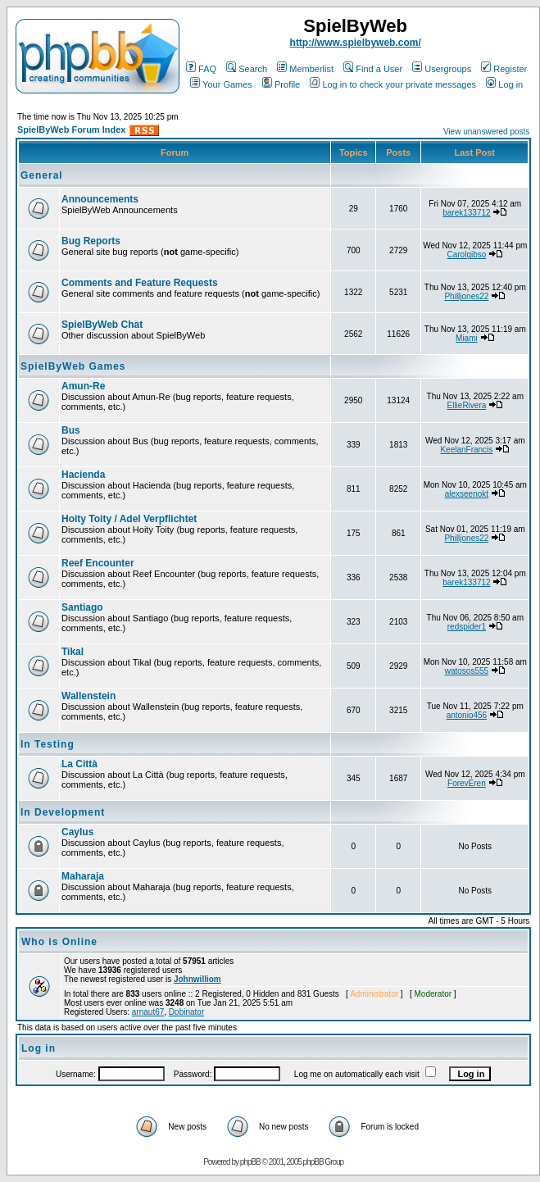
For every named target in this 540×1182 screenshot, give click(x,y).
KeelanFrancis (466, 449)
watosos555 (466, 670)
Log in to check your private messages (393, 84)
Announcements (99, 199)
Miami (467, 338)
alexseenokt (466, 493)
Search (246, 69)
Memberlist (305, 69)
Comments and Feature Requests (139, 283)
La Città (79, 764)
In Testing (47, 744)
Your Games (221, 84)
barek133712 (466, 212)
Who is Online (59, 942)
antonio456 (467, 715)
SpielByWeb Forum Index (71, 129)
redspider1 (466, 626)
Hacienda (83, 474)
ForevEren (466, 783)
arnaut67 (148, 1011)
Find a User (372, 69)
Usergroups (441, 69)
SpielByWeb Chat (102, 324)
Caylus (77, 832)
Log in (504, 84)
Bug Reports (90, 241)
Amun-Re (83, 386)
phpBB (250, 1161)
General (41, 175)
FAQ (201, 69)
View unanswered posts (486, 131)
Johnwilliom (197, 979)
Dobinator (186, 1011)
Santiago (82, 607)
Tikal (72, 651)
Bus (70, 430)
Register (504, 69)
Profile (281, 84)
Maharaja (82, 876)
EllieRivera (466, 405)
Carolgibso (466, 254)
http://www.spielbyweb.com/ (355, 42)
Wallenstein (88, 696)
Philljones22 (466, 296)
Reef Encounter (97, 563)
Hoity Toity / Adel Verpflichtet (129, 519)
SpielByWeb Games (73, 366)
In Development (62, 812)
